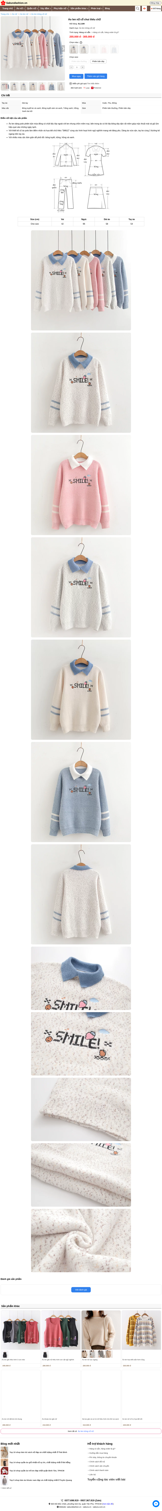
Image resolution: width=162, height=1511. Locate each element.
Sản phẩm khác (78, 8)
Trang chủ (7, 8)
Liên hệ (92, 1474)
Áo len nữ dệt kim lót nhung (12, 1419)
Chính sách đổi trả (97, 1462)
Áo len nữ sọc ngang (89, 1360)
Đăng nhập (155, 3)
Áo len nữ (24, 14)
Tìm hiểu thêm (93, 83)
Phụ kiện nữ (60, 8)
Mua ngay (76, 76)
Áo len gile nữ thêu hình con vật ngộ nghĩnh (58, 1360)
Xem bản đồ (108, 1504)
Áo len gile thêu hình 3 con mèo (13, 1360)
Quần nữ (31, 8)
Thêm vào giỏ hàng (96, 76)
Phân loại (95, 8)
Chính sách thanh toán (98, 1470)
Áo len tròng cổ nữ (39, 14)
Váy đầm (44, 8)
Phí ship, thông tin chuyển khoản (103, 1457)
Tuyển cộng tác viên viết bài (106, 1479)
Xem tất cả (6, 1488)
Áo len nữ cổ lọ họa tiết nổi (132, 1419)
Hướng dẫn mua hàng (98, 1453)
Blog (107, 8)
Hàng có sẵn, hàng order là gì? (106, 32)
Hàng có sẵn (84, 32)
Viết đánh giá (81, 1290)
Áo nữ (19, 8)
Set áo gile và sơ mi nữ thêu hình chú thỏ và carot (100, 1419)
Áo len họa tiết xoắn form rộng (133, 1360)
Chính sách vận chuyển (99, 1466)
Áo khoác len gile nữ (49, 1419)
